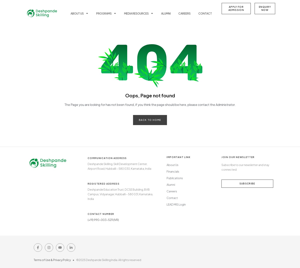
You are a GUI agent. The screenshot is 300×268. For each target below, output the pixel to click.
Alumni (166, 13)
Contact (205, 13)
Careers (184, 13)
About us (79, 13)
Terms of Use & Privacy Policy (53, 260)
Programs (106, 13)
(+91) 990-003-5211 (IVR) (103, 219)
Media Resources (138, 13)
